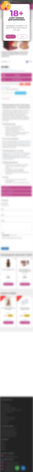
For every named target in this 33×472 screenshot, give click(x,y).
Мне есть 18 (10, 36)
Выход (22, 36)
